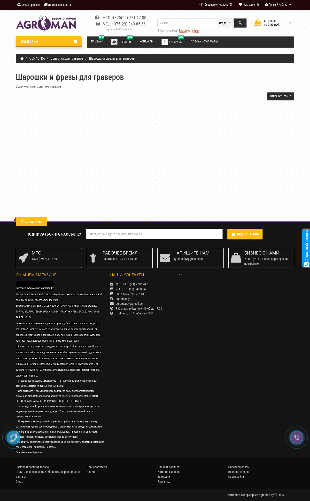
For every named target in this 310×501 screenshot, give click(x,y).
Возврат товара (238, 472)
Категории (49, 41)
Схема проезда (28, 5)
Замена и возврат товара (32, 467)
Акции (91, 472)
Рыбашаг (122, 41)
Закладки (163, 476)
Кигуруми (173, 41)
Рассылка (163, 481)
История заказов (168, 472)
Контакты (146, 41)
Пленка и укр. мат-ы (204, 41)
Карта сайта (236, 476)
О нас (19, 481)
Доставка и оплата (57, 5)
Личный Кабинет (168, 467)
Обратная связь (238, 467)
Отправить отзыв (280, 96)
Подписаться (245, 234)
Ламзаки (98, 40)
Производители (97, 467)
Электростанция (189, 30)
